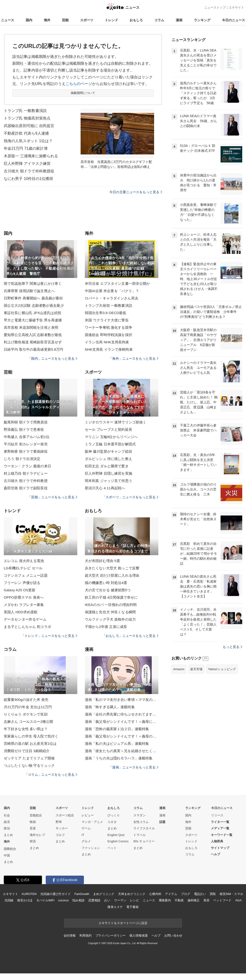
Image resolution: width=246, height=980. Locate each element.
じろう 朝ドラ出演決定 (22, 459)
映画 (33, 822)
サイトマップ (220, 848)
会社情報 (70, 935)
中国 (7, 855)
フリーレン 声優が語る (22, 583)
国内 (29, 20)
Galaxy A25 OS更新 (19, 590)
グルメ (86, 841)
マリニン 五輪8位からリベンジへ (111, 437)
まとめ (8, 835)
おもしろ (136, 20)
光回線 (9, 900)
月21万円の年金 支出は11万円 (28, 707)
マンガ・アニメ (92, 822)
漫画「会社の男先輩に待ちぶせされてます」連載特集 (121, 714)
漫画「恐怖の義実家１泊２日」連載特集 (117, 729)
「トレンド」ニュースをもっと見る (49, 636)
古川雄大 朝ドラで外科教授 (26, 481)
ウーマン (120, 900)
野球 (59, 822)
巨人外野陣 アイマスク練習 (27, 164)
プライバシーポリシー (110, 935)
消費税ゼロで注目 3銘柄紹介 (26, 751)
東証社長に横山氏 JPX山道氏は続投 (32, 313)
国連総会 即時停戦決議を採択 (108, 335)
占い (107, 900)
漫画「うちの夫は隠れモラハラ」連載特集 (118, 758)
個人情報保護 (138, 935)
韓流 (33, 841)
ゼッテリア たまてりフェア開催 (29, 758)
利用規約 (85, 935)
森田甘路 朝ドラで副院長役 (26, 488)
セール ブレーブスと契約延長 (108, 429)
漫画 (179, 20)
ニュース (7, 20)
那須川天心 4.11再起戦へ (105, 488)
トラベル (139, 835)
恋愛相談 (94, 900)
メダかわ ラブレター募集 (24, 605)
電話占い (200, 894)
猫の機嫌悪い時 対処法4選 (106, 583)
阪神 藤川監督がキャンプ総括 (108, 451)
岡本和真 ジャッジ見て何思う (108, 481)
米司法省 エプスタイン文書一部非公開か (117, 283)
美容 (206, 900)
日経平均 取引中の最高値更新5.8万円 (33, 349)
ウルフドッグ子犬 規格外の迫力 (110, 619)
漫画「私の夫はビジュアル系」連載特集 (117, 743)
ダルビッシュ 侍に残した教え (108, 459)
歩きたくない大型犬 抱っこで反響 (112, 568)
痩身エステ (115, 907)
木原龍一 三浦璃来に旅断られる (31, 156)
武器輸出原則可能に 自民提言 (29, 126)
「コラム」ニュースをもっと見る (51, 774)
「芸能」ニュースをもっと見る (52, 497)
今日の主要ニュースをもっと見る (135, 192)
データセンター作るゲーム (25, 619)
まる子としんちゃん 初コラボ (27, 627)
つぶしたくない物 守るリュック (29, 765)
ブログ (185, 894)
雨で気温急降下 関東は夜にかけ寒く (33, 283)
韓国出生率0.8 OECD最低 (105, 313)
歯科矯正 (194, 900)
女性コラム (141, 822)
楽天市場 (196, 669)
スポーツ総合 (65, 815)
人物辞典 (217, 841)
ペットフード (222, 900)
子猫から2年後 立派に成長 (106, 627)
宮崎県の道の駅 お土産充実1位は (30, 743)
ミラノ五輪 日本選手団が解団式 (110, 444)
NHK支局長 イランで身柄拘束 (109, 349)
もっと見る (232, 647)
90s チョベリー (144, 841)
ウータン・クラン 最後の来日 (27, 466)
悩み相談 (78, 900)
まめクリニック (103, 894)
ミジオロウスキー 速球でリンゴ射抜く (115, 422)
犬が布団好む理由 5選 (102, 561)
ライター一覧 (220, 822)
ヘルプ (215, 854)
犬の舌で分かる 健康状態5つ (108, 590)
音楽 (33, 828)
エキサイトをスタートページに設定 (123, 923)
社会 (7, 815)
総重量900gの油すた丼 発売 (26, 700)
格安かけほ (24, 900)
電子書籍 (132, 907)
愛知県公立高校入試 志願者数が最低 (33, 335)
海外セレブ (37, 835)
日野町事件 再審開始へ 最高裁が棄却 (33, 298)
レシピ (134, 900)
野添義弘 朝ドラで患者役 (24, 429)
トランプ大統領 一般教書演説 (108, 305)
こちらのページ (79, 84)
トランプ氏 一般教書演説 (25, 111)
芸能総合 (36, 815)
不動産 (179, 900)
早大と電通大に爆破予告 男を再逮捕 (33, 320)
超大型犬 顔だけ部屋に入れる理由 (112, 575)
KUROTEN (29, 894)
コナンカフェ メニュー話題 (26, 575)
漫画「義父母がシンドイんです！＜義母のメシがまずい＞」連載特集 (121, 736)
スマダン (139, 815)
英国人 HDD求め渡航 (20, 612)
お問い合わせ (173, 935)
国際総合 (10, 849)
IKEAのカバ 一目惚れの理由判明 (111, 605)
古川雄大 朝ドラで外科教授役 (29, 171)
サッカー (62, 828)
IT (83, 835)
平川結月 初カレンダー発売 (26, 444)
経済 (7, 822)
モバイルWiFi (45, 900)
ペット (112, 848)
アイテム (171, 894)
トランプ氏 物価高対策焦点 (27, 118)
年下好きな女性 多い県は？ (26, 729)
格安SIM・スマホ (231, 894)
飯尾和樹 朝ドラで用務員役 (26, 422)
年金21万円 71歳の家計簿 (26, 148)
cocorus (63, 900)
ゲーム (86, 828)
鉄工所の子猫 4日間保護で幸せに (111, 597)
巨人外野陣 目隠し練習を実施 (108, 473)
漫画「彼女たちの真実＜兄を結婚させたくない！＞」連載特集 (121, 751)
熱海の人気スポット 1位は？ (28, 141)
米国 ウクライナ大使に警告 (107, 320)
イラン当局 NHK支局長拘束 (107, 342)
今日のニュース (233, 20)
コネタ (112, 822)
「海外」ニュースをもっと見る (133, 358)
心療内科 (155, 894)
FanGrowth (81, 894)
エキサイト (236, 7)
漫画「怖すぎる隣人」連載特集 (110, 707)
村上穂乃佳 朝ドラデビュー (26, 473)
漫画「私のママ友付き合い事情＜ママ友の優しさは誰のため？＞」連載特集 (121, 700)
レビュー (88, 815)
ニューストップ (215, 7)
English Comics (118, 841)
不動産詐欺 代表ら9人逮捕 (26, 133)
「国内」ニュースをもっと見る (52, 358)
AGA (238, 900)
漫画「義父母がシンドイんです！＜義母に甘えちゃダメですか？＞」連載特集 (121, 722)
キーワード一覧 (221, 835)
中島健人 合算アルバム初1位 (26, 437)
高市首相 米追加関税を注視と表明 (31, 327)
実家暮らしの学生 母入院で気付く (31, 736)
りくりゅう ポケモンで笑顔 (26, 714)
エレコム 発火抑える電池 (24, 561)
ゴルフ (60, 835)
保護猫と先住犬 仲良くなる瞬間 (110, 612)
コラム (159, 20)
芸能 (65, 20)
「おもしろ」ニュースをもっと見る (130, 636)
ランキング (202, 20)
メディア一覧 (220, 828)
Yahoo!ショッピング (222, 669)
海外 (47, 20)
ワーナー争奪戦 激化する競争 (108, 327)
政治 (7, 828)
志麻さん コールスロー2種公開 (28, 722)
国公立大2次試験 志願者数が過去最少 (34, 305)
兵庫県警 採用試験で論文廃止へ (29, 291)
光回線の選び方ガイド (55, 894)
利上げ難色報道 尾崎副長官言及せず (33, 342)
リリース (217, 815)
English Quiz (116, 835)
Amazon (178, 669)
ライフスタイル (144, 828)
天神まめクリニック (131, 894)
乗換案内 (165, 900)
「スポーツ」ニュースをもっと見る (130, 497)
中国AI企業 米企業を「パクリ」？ (112, 291)
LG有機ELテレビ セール (23, 568)
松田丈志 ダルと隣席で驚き (107, 466)
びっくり (113, 815)
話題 (162, 822)
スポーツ (86, 20)
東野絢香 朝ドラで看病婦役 (26, 451)
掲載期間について (83, 93)
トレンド (111, 20)
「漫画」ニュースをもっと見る (133, 767)
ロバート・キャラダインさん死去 (111, 298)
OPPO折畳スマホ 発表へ (24, 597)
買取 (213, 894)
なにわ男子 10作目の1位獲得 (28, 179)
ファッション (91, 848)
